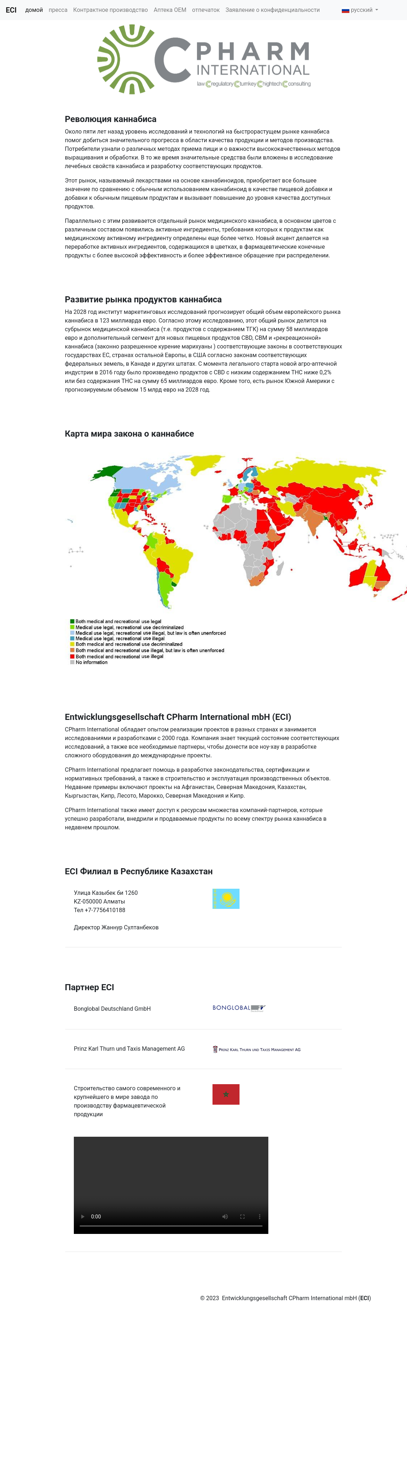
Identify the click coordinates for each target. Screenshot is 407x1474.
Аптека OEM (170, 9)
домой (34, 9)
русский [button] (358, 9)
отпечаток (206, 9)
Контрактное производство (110, 9)
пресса (58, 9)
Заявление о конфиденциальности (272, 9)
